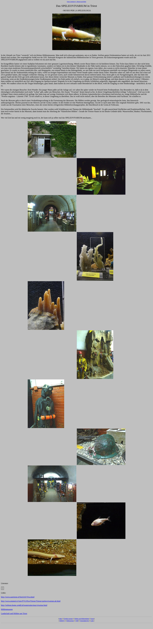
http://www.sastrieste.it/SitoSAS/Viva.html (17, 597)
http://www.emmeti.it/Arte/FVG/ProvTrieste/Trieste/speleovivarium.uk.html (30, 601)
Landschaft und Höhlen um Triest (14, 613)
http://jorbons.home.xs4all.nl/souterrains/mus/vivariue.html (24, 605)
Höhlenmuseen (7, 609)
